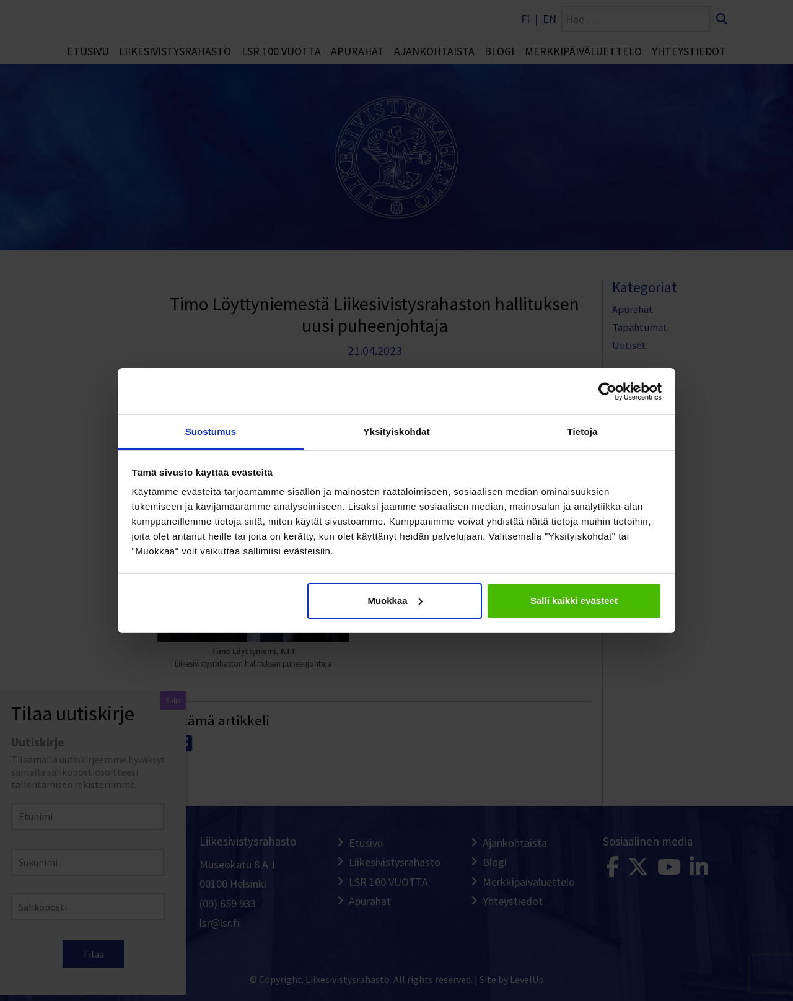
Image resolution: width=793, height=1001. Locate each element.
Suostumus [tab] (211, 431)
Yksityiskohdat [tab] (396, 431)
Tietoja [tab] (582, 431)
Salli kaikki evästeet (574, 600)
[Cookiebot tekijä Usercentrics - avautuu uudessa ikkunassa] (607, 391)
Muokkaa (394, 600)
